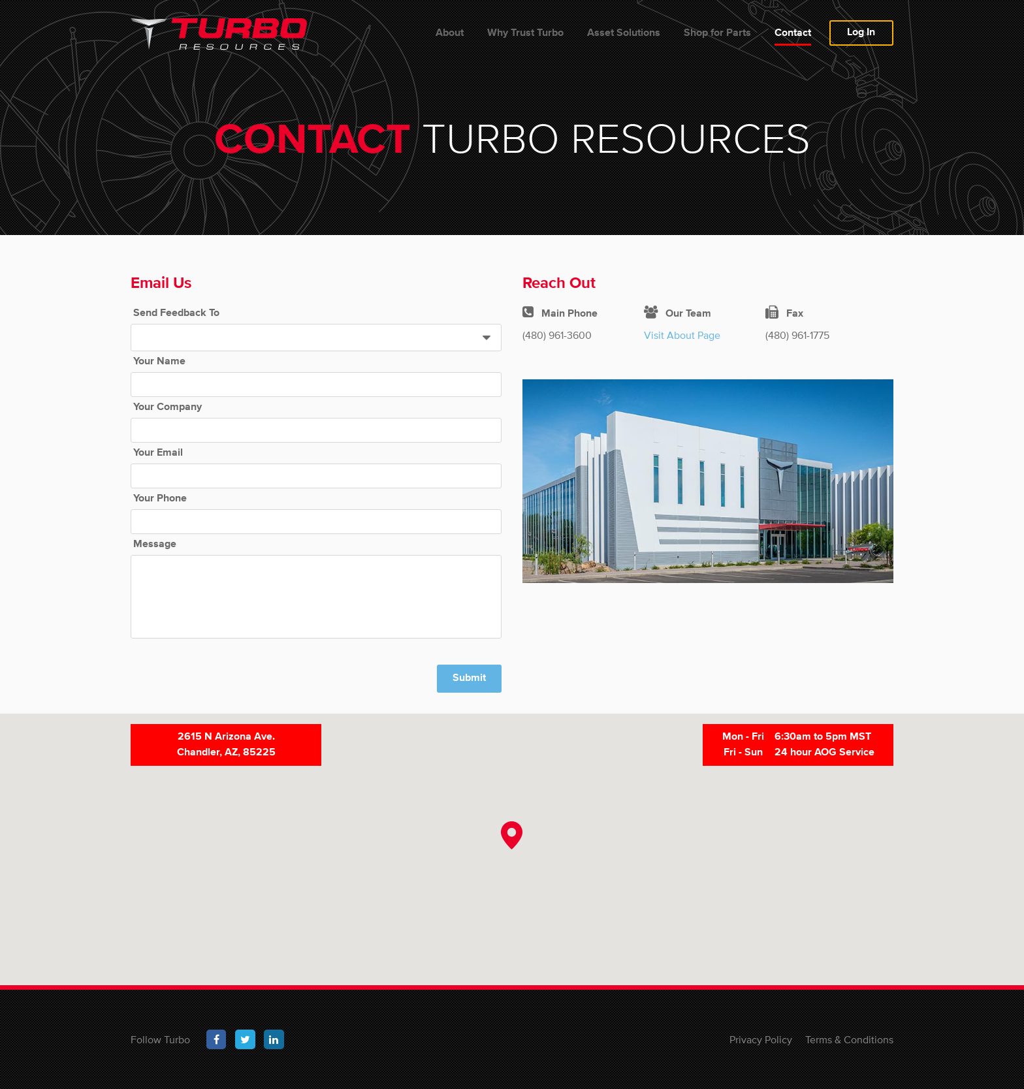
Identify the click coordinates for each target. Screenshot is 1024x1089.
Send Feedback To (176, 313)
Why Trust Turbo (525, 33)
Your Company (167, 407)
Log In (861, 32)
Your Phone (160, 499)
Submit (469, 678)
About (450, 33)
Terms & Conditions (849, 1039)
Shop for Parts (717, 33)
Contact (793, 33)
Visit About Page (682, 335)
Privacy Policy (760, 1039)
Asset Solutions (623, 33)
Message (154, 544)
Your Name (159, 361)
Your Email (158, 453)
